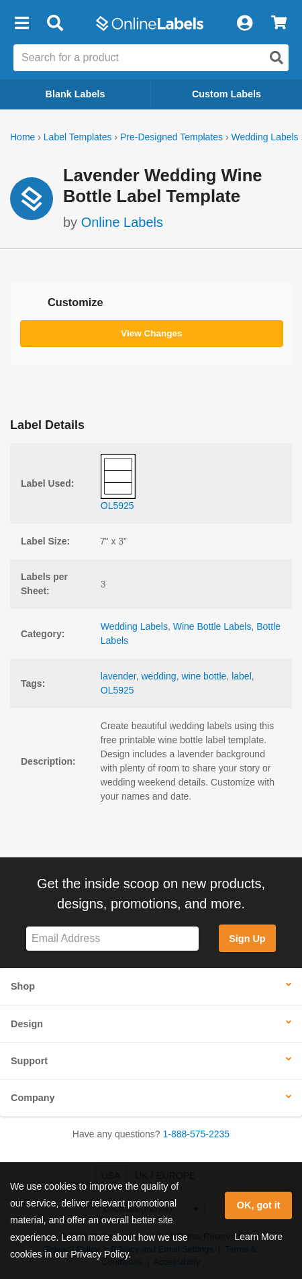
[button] (21, 23)
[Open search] (276, 58)
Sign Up (247, 938)
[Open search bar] (55, 23)
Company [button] (33, 1097)
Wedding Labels (264, 137)
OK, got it (259, 1205)
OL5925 (117, 690)
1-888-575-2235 (196, 1134)
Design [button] (27, 1024)
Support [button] (29, 1060)
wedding (159, 676)
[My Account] (244, 23)
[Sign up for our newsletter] (112, 939)
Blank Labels (75, 94)
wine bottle (203, 676)
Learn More (258, 1236)
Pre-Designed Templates (171, 137)
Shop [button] (23, 986)
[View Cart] (279, 23)
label (242, 676)
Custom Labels (226, 94)
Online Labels (122, 222)
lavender (118, 676)
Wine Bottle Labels (212, 626)
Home (22, 137)
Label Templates (78, 137)
